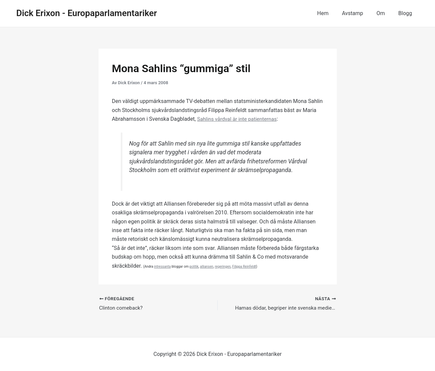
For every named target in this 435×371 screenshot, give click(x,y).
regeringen (222, 266)
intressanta (162, 266)
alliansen (206, 266)
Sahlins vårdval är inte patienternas (238, 119)
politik (194, 266)
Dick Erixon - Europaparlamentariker (86, 13)
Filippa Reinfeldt (244, 266)
